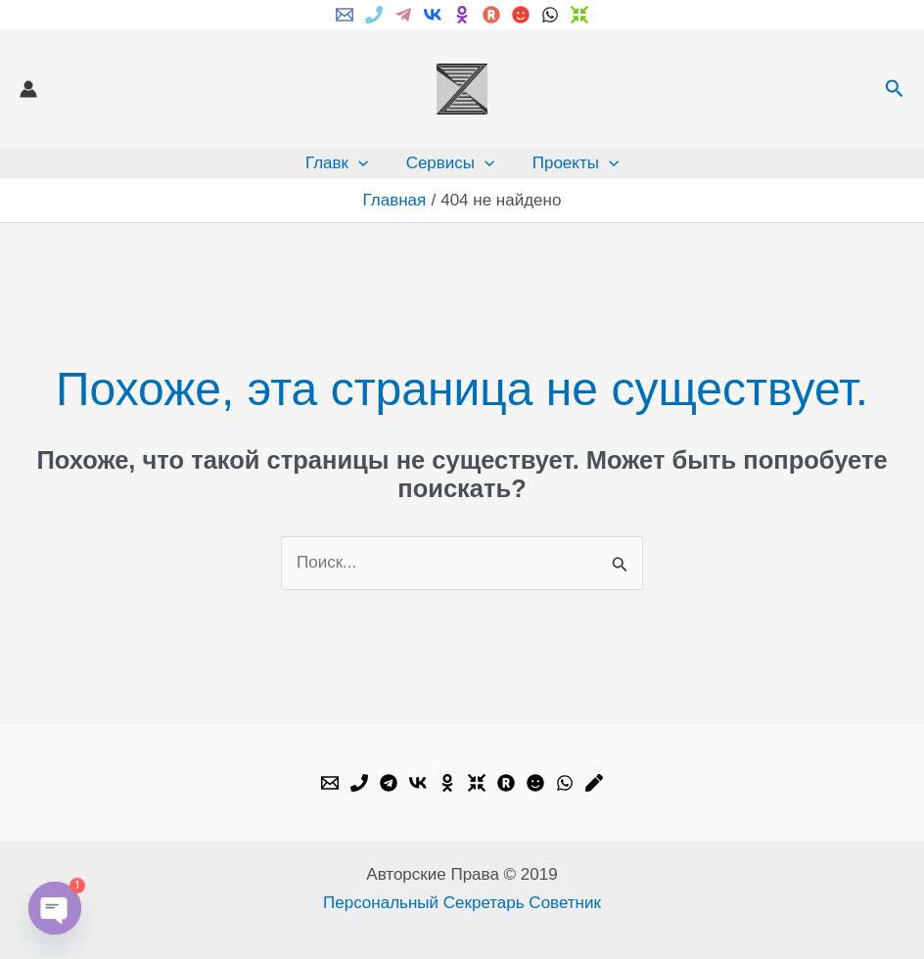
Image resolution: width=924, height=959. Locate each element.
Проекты (571, 163)
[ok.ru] (462, 14)
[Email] (344, 14)
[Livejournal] (594, 783)
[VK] (432, 14)
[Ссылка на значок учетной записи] (28, 89)
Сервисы (450, 163)
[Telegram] (403, 14)
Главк (340, 163)
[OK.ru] (447, 783)
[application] (362, 163)
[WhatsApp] (550, 14)
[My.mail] (521, 14)
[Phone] (374, 14)
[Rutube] (491, 14)
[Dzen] (579, 14)
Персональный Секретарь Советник (462, 902)
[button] (894, 89)
